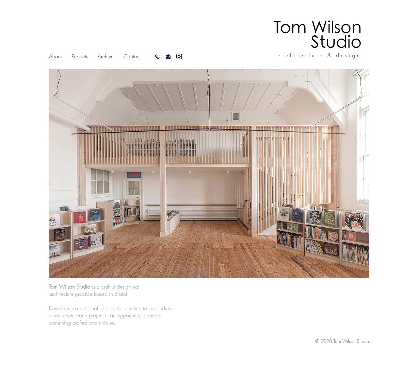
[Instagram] (179, 56)
